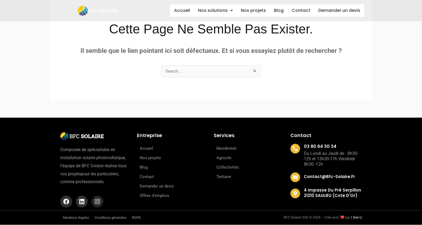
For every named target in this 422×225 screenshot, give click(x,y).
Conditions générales (110, 218)
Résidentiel (226, 148)
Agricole (223, 158)
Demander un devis (339, 10)
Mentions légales (76, 218)
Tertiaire (223, 177)
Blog (275, 10)
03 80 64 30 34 (320, 147)
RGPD (136, 218)
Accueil (174, 10)
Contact (299, 10)
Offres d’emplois (154, 195)
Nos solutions (209, 10)
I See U (356, 218)
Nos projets (248, 10)
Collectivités (227, 167)
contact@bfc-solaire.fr (329, 177)
